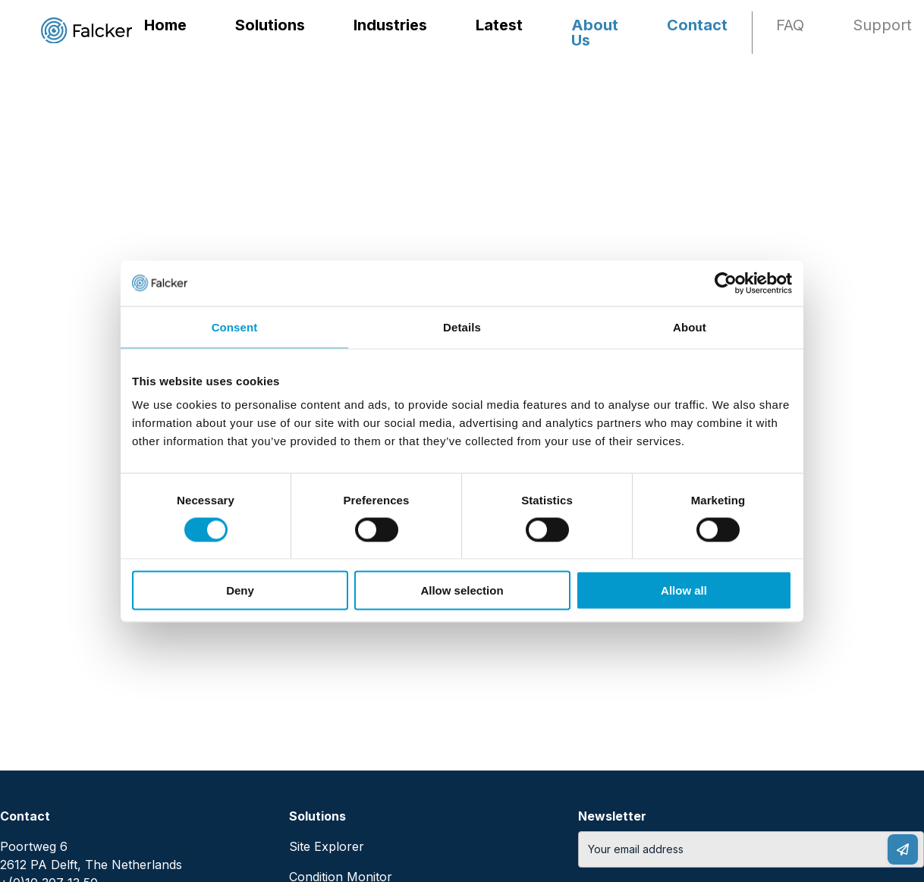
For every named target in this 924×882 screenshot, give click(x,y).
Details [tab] (462, 326)
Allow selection (461, 590)
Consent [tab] (235, 326)
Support (882, 25)
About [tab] (689, 326)
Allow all (684, 590)
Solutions (270, 25)
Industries (390, 25)
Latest (499, 25)
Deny (240, 590)
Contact (697, 25)
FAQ (790, 25)
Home (165, 25)
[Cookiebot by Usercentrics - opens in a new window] (725, 283)
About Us (594, 32)
